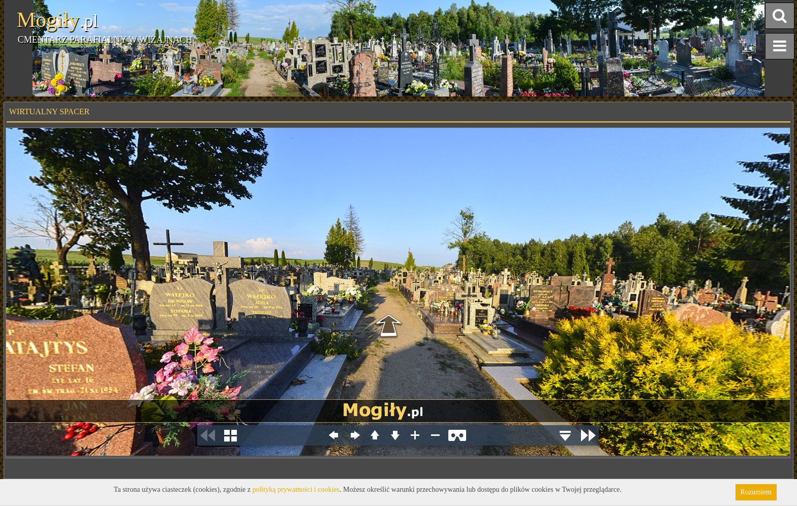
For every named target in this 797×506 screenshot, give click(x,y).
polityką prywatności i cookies (296, 489)
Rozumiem (756, 492)
